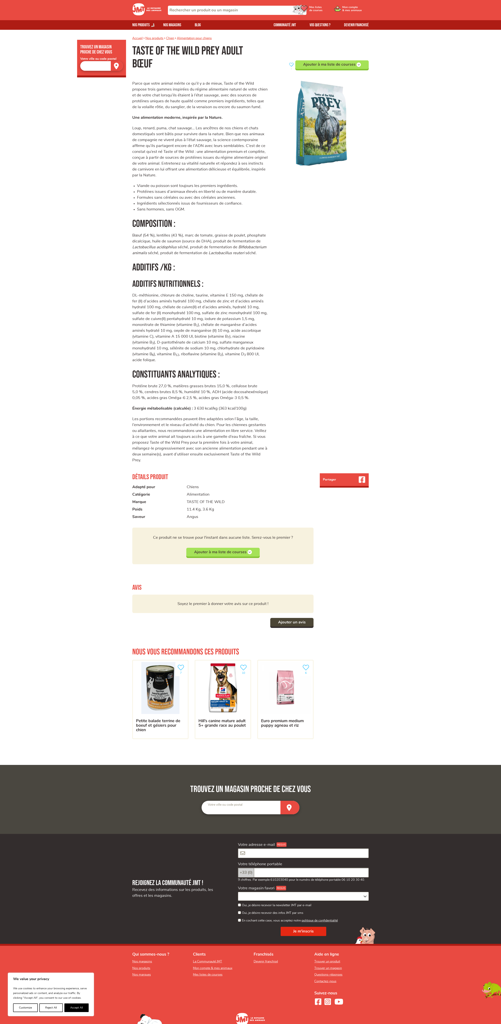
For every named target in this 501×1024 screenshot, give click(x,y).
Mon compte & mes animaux (212, 968)
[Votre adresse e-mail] (303, 853)
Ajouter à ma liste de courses (332, 65)
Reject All (51, 1007)
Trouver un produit (327, 961)
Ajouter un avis (292, 622)
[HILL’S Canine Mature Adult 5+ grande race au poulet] (223, 699)
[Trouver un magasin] (117, 66)
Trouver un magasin (328, 968)
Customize (25, 1007)
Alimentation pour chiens (194, 38)
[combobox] (237, 10)
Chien (170, 38)
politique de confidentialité (320, 920)
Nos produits (154, 38)
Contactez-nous (325, 981)
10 (244, 669)
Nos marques (141, 974)
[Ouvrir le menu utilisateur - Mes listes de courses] (326, 10)
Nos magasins (172, 25)
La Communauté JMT (207, 961)
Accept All (76, 1007)
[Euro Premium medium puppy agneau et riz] (285, 699)
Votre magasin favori (256, 888)
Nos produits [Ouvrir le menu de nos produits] (141, 25)
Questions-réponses (328, 974)
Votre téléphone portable (260, 864)
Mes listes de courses (208, 974)
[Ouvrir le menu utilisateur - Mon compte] (355, 10)
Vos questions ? (320, 25)
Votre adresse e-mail (256, 845)
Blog (198, 25)
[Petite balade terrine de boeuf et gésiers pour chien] (160, 699)
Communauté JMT (285, 25)
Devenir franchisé (356, 25)
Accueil (137, 38)
